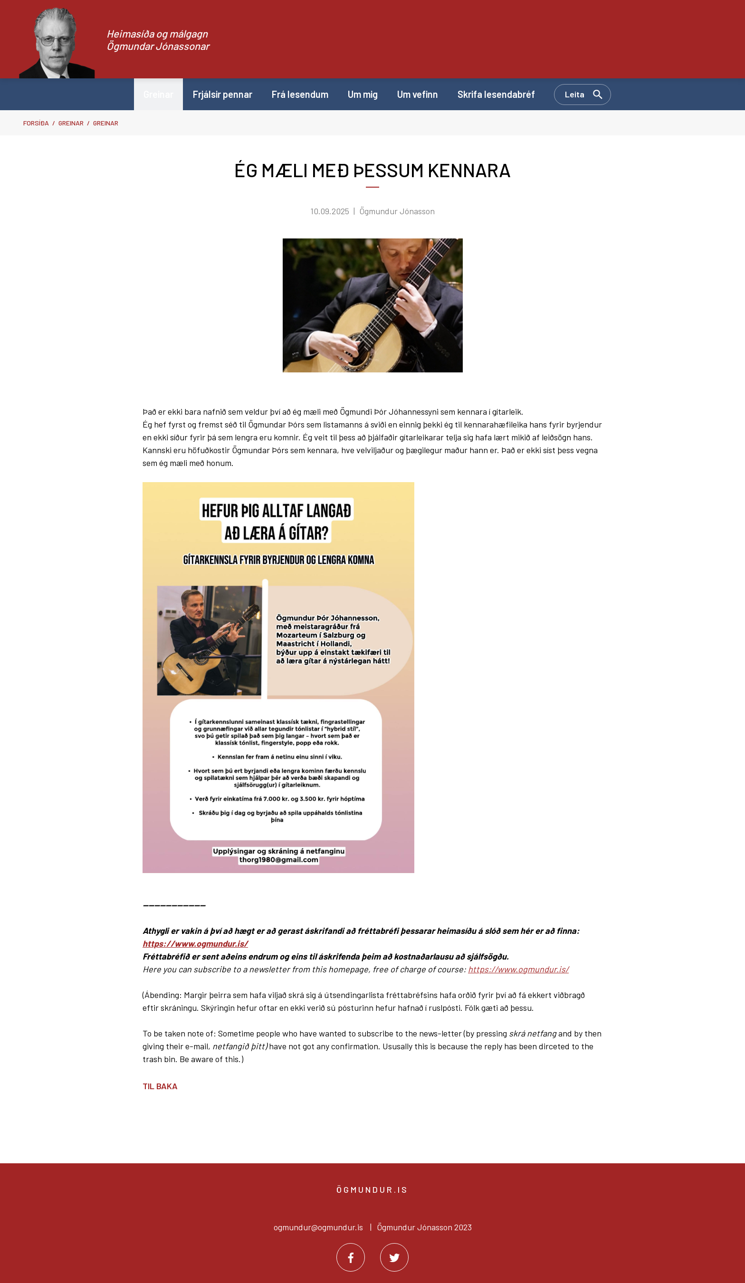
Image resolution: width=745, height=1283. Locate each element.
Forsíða (36, 123)
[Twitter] (394, 1257)
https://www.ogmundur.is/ (195, 943)
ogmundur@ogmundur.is (318, 1227)
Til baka (160, 1086)
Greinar (71, 123)
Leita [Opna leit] (574, 94)
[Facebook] (350, 1257)
